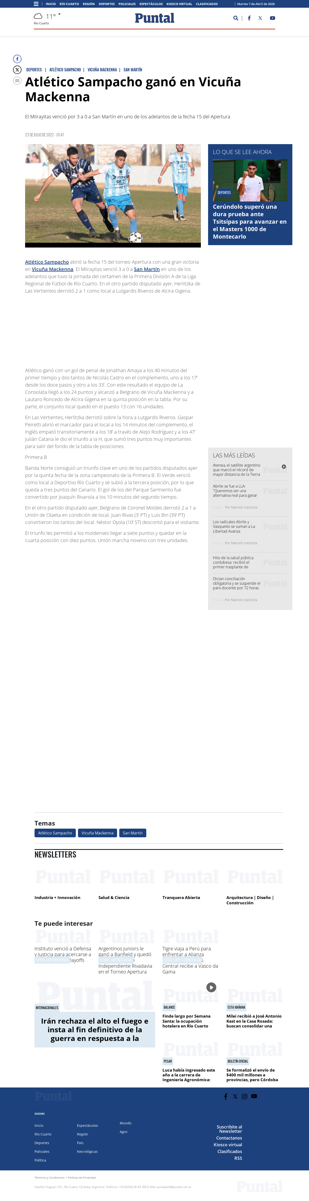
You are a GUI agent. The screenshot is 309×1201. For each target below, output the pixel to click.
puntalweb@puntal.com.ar (174, 1187)
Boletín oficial (238, 1061)
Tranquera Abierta (181, 897)
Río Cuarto (69, 4)
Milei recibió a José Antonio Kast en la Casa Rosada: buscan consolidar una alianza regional (254, 1023)
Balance (169, 1007)
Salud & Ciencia (113, 897)
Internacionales (47, 1007)
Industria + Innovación (57, 897)
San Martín (147, 269)
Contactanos (229, 1138)
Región (89, 4)
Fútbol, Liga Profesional (52, 959)
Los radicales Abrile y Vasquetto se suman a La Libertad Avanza (234, 526)
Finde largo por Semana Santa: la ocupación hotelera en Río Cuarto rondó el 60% (186, 1023)
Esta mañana (236, 1007)
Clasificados (207, 4)
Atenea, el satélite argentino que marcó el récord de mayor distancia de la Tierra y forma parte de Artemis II (236, 472)
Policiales (127, 4)
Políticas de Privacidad (82, 1177)
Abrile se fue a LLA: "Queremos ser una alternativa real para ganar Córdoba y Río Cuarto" (235, 493)
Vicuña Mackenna (52, 269)
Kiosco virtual (179, 4)
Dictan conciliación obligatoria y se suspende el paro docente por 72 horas (236, 583)
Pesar (168, 1061)
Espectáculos (151, 4)
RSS (238, 1158)
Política (40, 1160)
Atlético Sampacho (47, 262)
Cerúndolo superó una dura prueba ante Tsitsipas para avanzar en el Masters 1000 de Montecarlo (250, 221)
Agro (123, 1131)
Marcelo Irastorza (244, 507)
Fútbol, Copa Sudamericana (182, 959)
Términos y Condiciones (49, 1177)
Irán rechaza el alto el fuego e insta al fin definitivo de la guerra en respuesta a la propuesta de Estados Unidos (94, 1034)
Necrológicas (87, 1151)
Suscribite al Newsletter (229, 1129)
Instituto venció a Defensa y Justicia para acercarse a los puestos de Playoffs (63, 954)
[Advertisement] (162, 328)
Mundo (125, 1123)
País (80, 1143)
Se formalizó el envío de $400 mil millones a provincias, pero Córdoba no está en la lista (252, 1077)
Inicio (51, 4)
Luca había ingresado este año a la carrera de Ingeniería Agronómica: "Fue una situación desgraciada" (188, 1080)
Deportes (107, 4)
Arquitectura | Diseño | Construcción (250, 900)
